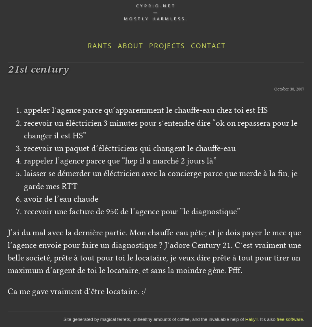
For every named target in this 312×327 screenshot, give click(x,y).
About (130, 45)
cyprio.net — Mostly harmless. (156, 12)
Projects (167, 45)
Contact (208, 45)
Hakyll (251, 319)
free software (290, 319)
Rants (100, 45)
